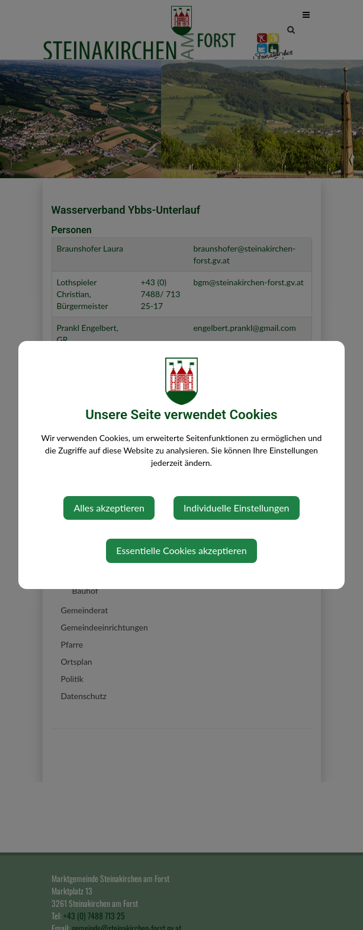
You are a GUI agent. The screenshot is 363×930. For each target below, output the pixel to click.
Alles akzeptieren (108, 507)
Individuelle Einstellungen (237, 507)
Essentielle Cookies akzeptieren (181, 550)
